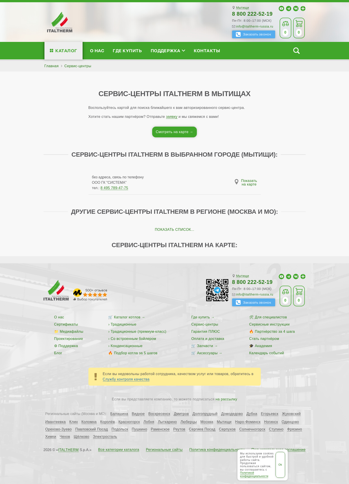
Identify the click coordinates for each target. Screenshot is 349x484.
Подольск (120, 429)
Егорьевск (269, 414)
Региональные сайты (164, 450)
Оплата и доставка (207, 339)
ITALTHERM (68, 450)
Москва (206, 422)
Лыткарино (167, 422)
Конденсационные (127, 346)
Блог (58, 353)
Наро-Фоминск (248, 422)
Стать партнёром (264, 339)
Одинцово (290, 422)
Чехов (65, 437)
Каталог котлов (127, 317)
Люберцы (188, 422)
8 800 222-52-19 (252, 14)
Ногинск (271, 422)
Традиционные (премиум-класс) (138, 331)
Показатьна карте (249, 182)
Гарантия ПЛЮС (205, 331)
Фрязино (294, 429)
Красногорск (129, 422)
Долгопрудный (205, 414)
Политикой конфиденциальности (254, 474)
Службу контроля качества (126, 379)
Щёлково (81, 437)
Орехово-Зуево (58, 429)
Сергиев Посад (202, 429)
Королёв (107, 422)
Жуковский (291, 414)
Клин (73, 422)
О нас (97, 50)
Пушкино (139, 429)
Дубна (251, 414)
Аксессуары (207, 353)
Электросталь (105, 437)
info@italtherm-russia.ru (254, 26)
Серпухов (227, 429)
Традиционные (123, 324)
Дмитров (181, 414)
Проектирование (68, 339)
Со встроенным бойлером (133, 339)
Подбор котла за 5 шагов (136, 353)
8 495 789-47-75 (114, 188)
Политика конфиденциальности (217, 450)
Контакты (207, 50)
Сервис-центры (204, 324)
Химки (50, 437)
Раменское (160, 429)
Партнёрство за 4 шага (275, 331)
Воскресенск (159, 414)
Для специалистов (271, 317)
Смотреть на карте (172, 132)
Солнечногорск (252, 429)
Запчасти (205, 346)
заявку (172, 117)
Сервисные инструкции (269, 324)
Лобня (148, 422)
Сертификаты (66, 324)
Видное (138, 414)
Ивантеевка (55, 422)
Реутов (179, 429)
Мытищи (242, 7)
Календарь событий (266, 353)
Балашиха (119, 414)
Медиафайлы (71, 331)
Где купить (127, 50)
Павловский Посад (91, 429)
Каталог (66, 50)
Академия (263, 346)
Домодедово (232, 414)
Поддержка (168, 50)
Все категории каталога (118, 450)
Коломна (89, 422)
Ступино (276, 429)
